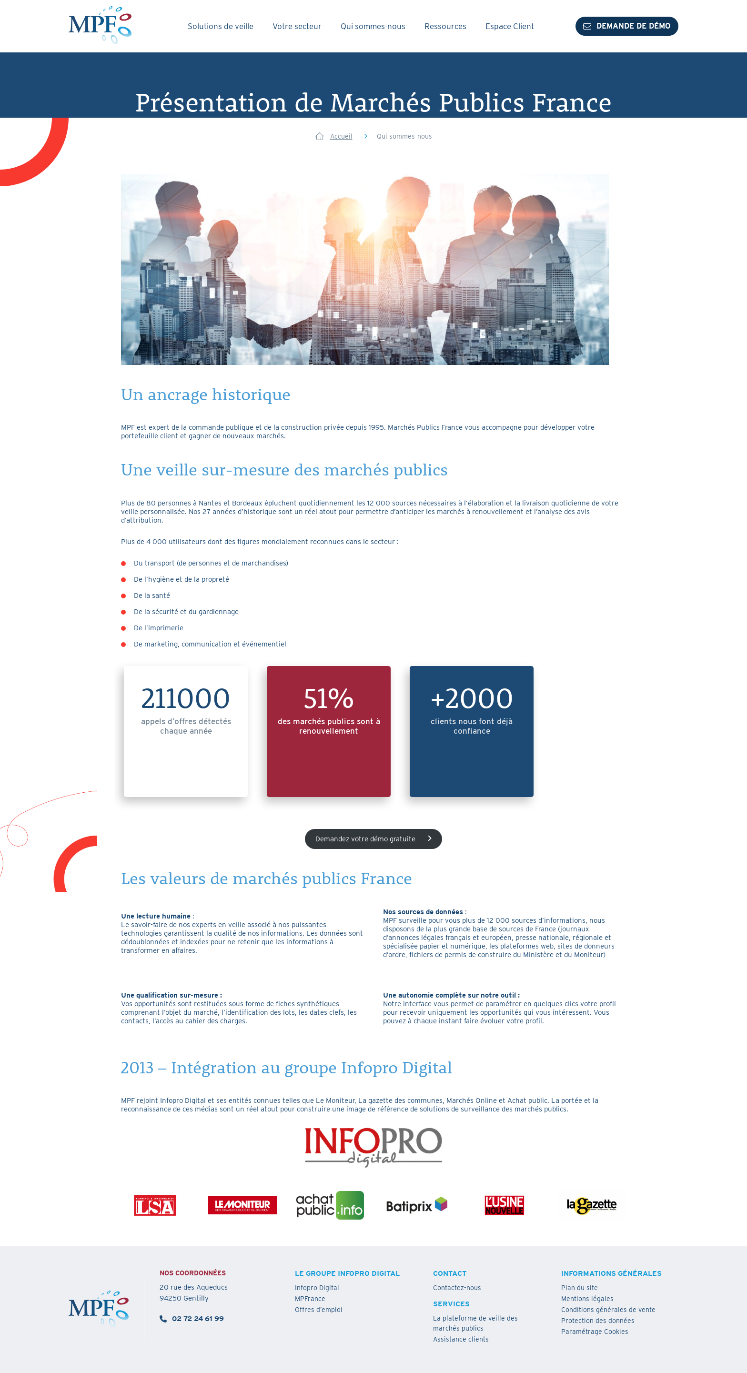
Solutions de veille (220, 26)
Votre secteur (297, 26)
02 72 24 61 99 (192, 1318)
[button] (611, 1332)
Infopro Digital (317, 1288)
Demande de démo (627, 25)
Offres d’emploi (319, 1309)
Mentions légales (587, 1298)
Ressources (445, 26)
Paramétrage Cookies (594, 1331)
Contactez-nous (457, 1288)
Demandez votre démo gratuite (373, 839)
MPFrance (310, 1298)
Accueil (341, 136)
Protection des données (598, 1320)
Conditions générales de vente (608, 1309)
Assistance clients (461, 1339)
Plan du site (579, 1288)
